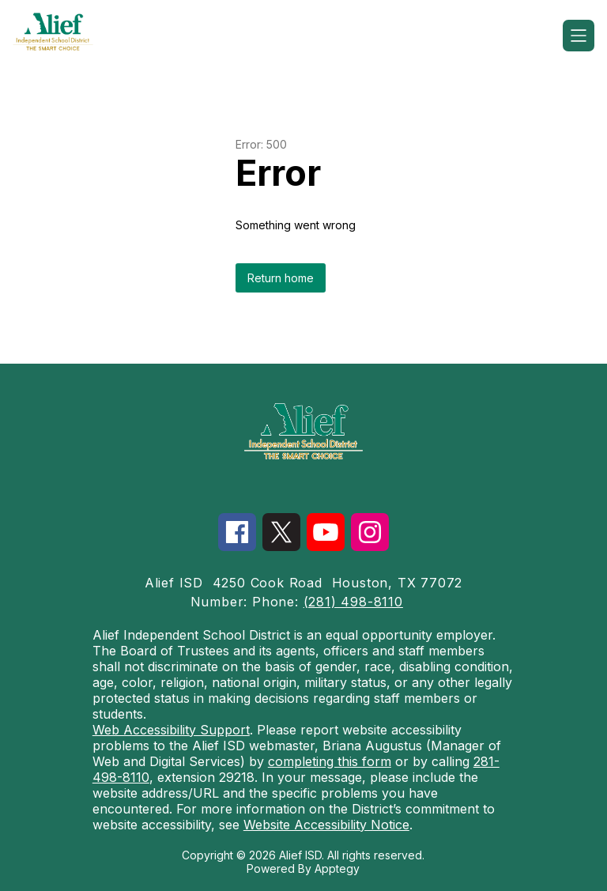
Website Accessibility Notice (326, 824)
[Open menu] (578, 35)
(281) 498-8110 (353, 602)
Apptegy (337, 868)
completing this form (329, 761)
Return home (280, 278)
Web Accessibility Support (171, 730)
